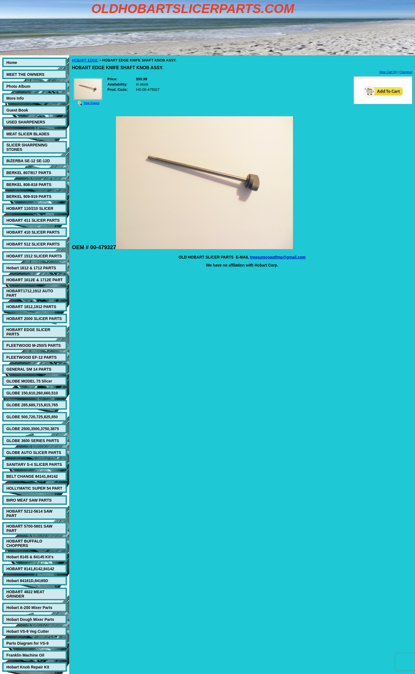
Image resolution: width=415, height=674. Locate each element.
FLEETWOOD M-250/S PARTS (33, 345)
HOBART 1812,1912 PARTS (31, 306)
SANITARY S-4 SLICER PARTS (34, 464)
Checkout (406, 72)
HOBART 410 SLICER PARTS (33, 232)
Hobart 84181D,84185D (27, 581)
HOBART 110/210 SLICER (29, 208)
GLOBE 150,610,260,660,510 (32, 393)
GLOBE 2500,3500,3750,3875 (32, 429)
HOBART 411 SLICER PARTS (33, 220)
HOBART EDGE (85, 60)
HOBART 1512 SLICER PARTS (34, 256)
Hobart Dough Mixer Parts (30, 619)
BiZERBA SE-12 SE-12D (28, 161)
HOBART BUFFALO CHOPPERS (24, 543)
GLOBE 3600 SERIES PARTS (32, 440)
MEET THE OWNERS (25, 74)
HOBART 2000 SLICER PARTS (34, 318)
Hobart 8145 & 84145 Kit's (30, 557)
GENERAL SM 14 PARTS (28, 369)
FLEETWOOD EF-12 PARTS (31, 357)
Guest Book (17, 110)
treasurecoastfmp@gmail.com (277, 257)
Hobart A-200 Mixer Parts (29, 607)
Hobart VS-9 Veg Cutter (27, 631)
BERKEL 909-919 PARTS (28, 196)
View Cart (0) (388, 72)
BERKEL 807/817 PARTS (28, 173)
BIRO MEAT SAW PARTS (29, 500)
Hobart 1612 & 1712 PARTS (31, 268)
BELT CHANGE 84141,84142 (32, 476)
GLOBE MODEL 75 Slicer (29, 381)
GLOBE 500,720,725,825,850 (32, 417)
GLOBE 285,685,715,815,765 (32, 405)
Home (11, 62)
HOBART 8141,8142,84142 (30, 569)
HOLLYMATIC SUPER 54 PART (34, 488)
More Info (15, 98)
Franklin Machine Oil (25, 655)
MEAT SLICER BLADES (27, 134)
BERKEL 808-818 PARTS (28, 184)
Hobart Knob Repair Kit (27, 667)
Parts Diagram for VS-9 (27, 643)
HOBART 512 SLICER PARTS (33, 244)
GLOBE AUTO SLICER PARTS (33, 452)
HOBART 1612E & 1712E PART (34, 280)
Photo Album (18, 86)
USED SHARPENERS (25, 122)
